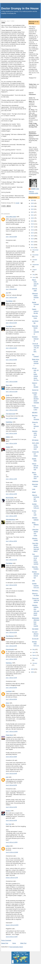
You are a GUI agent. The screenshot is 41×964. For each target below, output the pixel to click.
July (33, 274)
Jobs (3, 22)
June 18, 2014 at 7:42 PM (11, 936)
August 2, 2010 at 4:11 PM (12, 877)
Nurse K (8, 810)
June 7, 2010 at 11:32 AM (11, 410)
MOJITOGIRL (10, 497)
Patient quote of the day (35, 311)
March (34, 655)
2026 (32, 200)
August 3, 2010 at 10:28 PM (12, 925)
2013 (32, 238)
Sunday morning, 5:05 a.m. (35, 506)
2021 (32, 215)
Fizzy (7, 385)
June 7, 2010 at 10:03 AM (11, 381)
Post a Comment (6, 940)
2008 (32, 672)
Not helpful (35, 629)
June (34, 277)
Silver (7, 703)
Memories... (35, 590)
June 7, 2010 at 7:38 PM (11, 659)
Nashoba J (9, 663)
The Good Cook (10, 413)
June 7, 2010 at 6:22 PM (11, 632)
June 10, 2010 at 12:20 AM (12, 852)
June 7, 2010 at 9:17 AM (11, 297)
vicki (7, 777)
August (34, 269)
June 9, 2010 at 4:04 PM (11, 820)
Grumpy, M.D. (35, 188)
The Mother (9, 301)
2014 (32, 236)
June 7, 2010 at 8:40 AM (11, 289)
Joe (7, 292)
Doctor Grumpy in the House (20, 8)
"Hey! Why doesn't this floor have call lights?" (35, 547)
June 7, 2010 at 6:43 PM (11, 645)
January (34, 663)
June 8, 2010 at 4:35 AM (11, 756)
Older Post (23, 943)
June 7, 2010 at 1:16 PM (11, 494)
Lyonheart (9, 691)
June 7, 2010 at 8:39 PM (11, 699)
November (35, 255)
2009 (32, 669)
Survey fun (35, 390)
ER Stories (35, 440)
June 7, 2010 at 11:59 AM (11, 418)
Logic (33, 489)
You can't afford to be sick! (35, 633)
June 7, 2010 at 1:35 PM (11, 515)
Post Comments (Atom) (16, 947)
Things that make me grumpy (35, 600)
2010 (32, 247)
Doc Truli (8, 824)
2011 (32, 244)
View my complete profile (33, 192)
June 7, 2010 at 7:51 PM (11, 677)
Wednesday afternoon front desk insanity (35, 622)
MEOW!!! (34, 412)
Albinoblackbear (10, 519)
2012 (32, 241)
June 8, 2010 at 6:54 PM (11, 773)
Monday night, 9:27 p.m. (35, 643)
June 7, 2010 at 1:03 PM (11, 433)
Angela (8, 447)
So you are (35, 638)
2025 (32, 203)
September (35, 264)
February (35, 658)
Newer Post (4, 943)
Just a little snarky (11, 216)
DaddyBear (9, 422)
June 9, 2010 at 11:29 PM (11, 842)
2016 (32, 230)
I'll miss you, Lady (34, 512)
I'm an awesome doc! (35, 407)
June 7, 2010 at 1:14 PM (11, 478)
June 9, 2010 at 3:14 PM (11, 807)
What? (34, 492)
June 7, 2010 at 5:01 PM (11, 559)
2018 (32, 224)
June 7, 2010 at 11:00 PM (11, 731)
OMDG (8, 437)
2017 (32, 227)
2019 (32, 221)
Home (14, 943)
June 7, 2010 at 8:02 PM (11, 687)
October (34, 259)
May (33, 649)
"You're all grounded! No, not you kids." (35, 347)
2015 (32, 233)
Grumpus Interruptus (35, 338)
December (35, 250)
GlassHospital (10, 649)
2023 (32, 209)
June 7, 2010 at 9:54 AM (11, 359)
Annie (7, 395)
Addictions (35, 481)
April (33, 652)
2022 (32, 212)
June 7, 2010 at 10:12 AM (11, 391)
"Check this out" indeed (35, 453)
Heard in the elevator (35, 385)
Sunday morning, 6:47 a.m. (35, 585)
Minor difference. (35, 524)
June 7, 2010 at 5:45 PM (11, 585)
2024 (32, 206)
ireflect (8, 846)
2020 (32, 218)
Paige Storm (9, 735)
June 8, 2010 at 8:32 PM (11, 785)
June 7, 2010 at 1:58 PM (11, 541)
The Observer (10, 636)
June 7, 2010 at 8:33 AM (11, 236)
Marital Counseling (35, 304)
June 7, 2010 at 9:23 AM (11, 322)
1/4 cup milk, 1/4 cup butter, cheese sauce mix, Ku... (35, 374)
